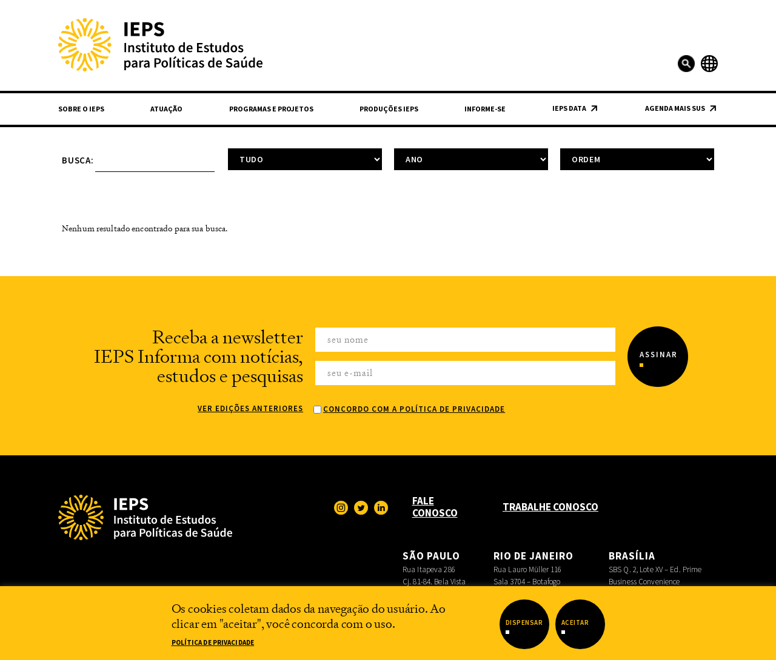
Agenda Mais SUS (675, 108)
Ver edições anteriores (250, 408)
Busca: (78, 160)
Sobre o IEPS (81, 108)
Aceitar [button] (575, 622)
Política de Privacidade (213, 642)
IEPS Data (569, 108)
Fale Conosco (435, 507)
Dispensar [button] (524, 622)
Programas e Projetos (271, 108)
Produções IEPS (389, 108)
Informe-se (485, 108)
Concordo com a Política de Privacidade (414, 409)
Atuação (166, 108)
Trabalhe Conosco (550, 507)
